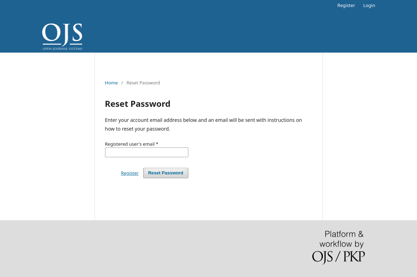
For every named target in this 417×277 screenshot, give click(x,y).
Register (346, 5)
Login (369, 5)
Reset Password (165, 172)
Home (111, 82)
